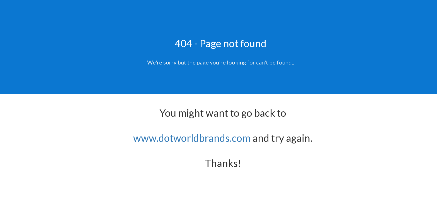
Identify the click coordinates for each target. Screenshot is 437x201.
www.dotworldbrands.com (192, 138)
